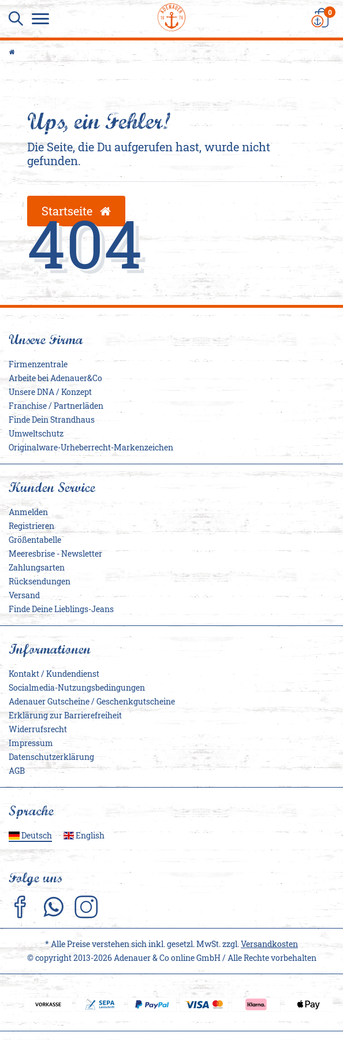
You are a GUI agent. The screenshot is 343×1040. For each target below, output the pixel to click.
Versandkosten (269, 943)
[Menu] (43, 20)
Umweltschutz (36, 433)
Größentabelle (35, 539)
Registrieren (31, 525)
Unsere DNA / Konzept (50, 391)
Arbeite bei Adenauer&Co (55, 377)
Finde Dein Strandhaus (52, 419)
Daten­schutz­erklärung (51, 756)
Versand (24, 595)
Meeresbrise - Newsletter (55, 553)
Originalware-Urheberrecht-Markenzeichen (91, 447)
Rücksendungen (39, 581)
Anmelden (28, 511)
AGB (17, 770)
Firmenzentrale (38, 364)
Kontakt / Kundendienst (54, 673)
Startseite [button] (76, 210)
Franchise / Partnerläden (56, 405)
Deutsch (30, 835)
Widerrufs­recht (38, 729)
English (84, 835)
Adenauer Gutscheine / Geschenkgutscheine (92, 701)
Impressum (31, 742)
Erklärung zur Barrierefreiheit (65, 715)
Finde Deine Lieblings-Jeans (61, 608)
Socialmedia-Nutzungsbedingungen (77, 687)
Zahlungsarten (37, 567)
